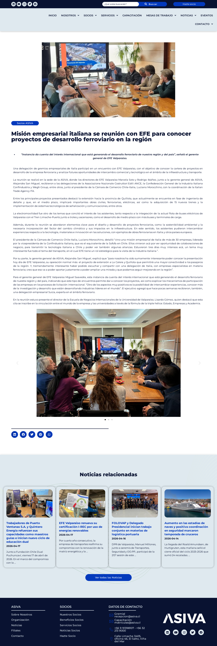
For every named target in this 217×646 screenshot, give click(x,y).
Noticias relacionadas (108, 474)
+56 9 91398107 (124, 628)
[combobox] (120, 4)
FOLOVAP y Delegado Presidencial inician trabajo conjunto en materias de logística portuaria (132, 528)
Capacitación (132, 15)
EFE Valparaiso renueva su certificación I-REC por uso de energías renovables (80, 526)
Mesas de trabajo (161, 15)
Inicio (53, 15)
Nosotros (70, 15)
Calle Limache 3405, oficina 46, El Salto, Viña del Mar (130, 638)
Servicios (109, 15)
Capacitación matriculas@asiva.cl (127, 621)
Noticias (188, 15)
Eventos (207, 15)
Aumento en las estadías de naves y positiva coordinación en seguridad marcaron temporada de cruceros (186, 528)
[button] (17, 363)
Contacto (204, 24)
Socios (90, 15)
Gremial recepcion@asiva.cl (127, 615)
